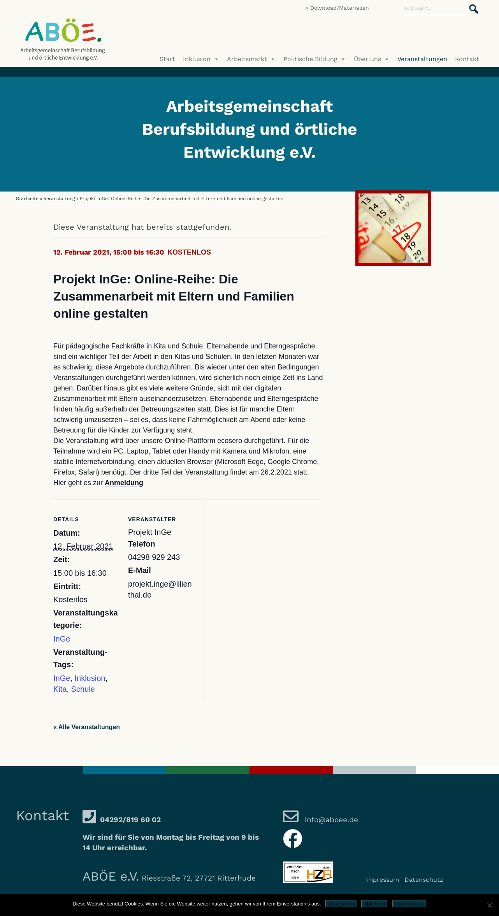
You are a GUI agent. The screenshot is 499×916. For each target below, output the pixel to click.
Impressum (382, 879)
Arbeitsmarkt (251, 59)
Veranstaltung (59, 198)
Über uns (372, 59)
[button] (471, 5)
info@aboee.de (330, 819)
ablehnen (374, 904)
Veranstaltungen (422, 59)
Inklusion (201, 59)
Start (167, 59)
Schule (83, 689)
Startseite (27, 198)
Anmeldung (124, 483)
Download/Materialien (339, 8)
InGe (61, 639)
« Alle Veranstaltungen (86, 727)
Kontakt (467, 59)
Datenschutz (423, 879)
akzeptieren (341, 904)
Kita (60, 689)
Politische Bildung (314, 59)
